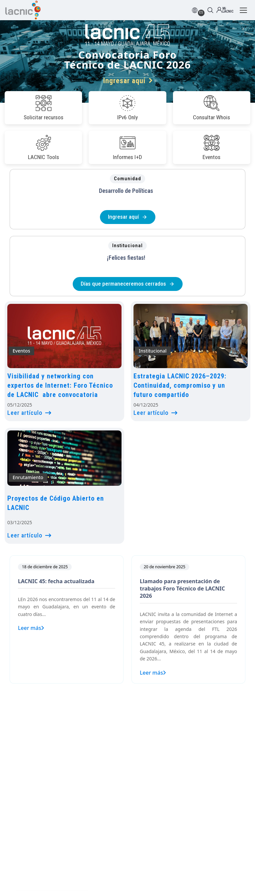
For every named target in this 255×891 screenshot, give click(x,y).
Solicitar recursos (43, 107)
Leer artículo (29, 412)
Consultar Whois (211, 107)
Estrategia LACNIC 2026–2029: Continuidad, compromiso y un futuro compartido (179, 385)
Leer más (31, 628)
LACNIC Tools (43, 147)
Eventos (211, 147)
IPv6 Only (127, 107)
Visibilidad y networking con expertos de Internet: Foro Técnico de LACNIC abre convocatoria (60, 385)
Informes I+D (127, 147)
